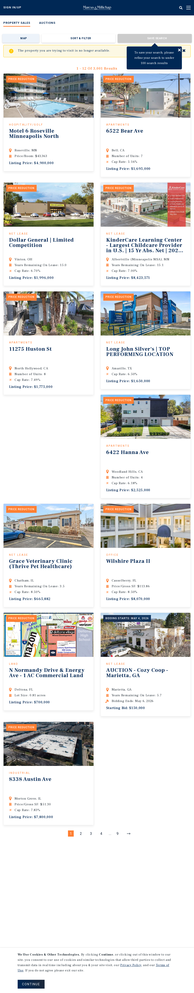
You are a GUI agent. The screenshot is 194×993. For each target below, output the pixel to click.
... (110, 834)
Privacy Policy (130, 965)
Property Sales (16, 22)
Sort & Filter (80, 38)
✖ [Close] (184, 50)
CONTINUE (31, 984)
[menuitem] (16, 24)
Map (23, 38)
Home (97, 7)
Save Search (157, 38)
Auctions (47, 22)
